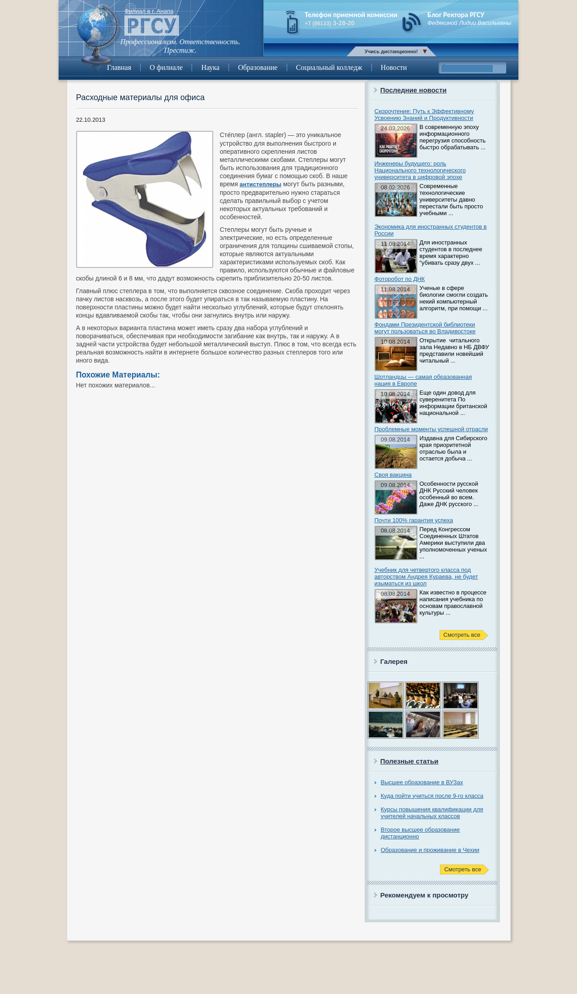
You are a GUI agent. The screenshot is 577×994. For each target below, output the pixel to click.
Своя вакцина (393, 474)
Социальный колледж (329, 67)
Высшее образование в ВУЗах (422, 782)
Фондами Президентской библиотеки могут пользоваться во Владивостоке (425, 328)
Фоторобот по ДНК (400, 279)
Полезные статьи (409, 761)
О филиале (166, 67)
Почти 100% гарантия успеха (414, 520)
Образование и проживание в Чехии (430, 850)
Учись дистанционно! (391, 51)
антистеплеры (260, 184)
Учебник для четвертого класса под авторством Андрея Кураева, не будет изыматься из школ (426, 576)
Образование (258, 67)
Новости (394, 67)
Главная (119, 67)
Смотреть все (462, 634)
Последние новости (413, 90)
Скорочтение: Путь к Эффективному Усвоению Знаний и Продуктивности (424, 114)
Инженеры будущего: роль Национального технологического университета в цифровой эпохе (420, 170)
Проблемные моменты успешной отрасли (431, 429)
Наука (210, 67)
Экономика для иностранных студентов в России (431, 230)
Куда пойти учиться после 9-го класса (432, 795)
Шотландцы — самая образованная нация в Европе (423, 380)
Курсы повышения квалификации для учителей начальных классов (432, 812)
